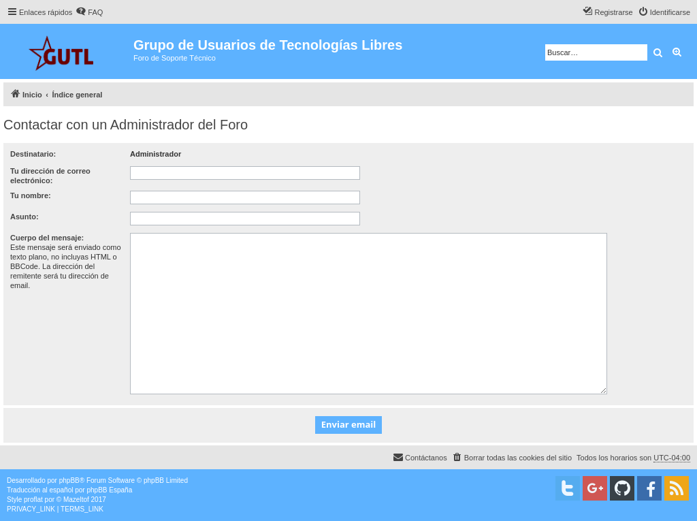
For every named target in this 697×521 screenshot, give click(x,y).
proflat (33, 499)
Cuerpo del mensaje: (47, 238)
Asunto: (24, 216)
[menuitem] (89, 12)
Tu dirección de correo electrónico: (50, 176)
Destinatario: (33, 154)
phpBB (69, 480)
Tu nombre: (30, 195)
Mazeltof (76, 499)
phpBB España (109, 490)
